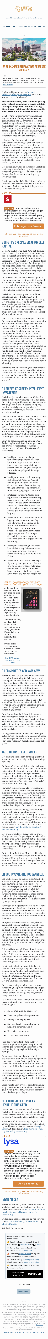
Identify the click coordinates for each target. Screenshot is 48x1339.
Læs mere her (8, 85)
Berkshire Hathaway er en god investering (19, 93)
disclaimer (39, 1325)
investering (23, 1291)
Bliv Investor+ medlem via (26, 1274)
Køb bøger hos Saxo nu (28, 226)
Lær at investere (19, 26)
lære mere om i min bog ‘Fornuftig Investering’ (22, 1130)
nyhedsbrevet (25, 1254)
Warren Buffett (32, 1221)
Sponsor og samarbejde (30, 1332)
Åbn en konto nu (28, 1183)
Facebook (23, 1244)
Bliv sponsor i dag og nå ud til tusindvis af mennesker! (24, 235)
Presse (42, 1332)
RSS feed (7, 1332)
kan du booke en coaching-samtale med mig (22, 828)
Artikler (6, 26)
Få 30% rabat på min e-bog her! (12, 660)
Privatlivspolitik (16, 1332)
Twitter (37, 1244)
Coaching (32, 26)
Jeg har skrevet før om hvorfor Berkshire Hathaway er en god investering (24, 1212)
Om (44, 26)
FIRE (39, 26)
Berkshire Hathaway (14, 1221)
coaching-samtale (31, 1262)
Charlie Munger (9, 1224)
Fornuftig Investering (23, 1250)
